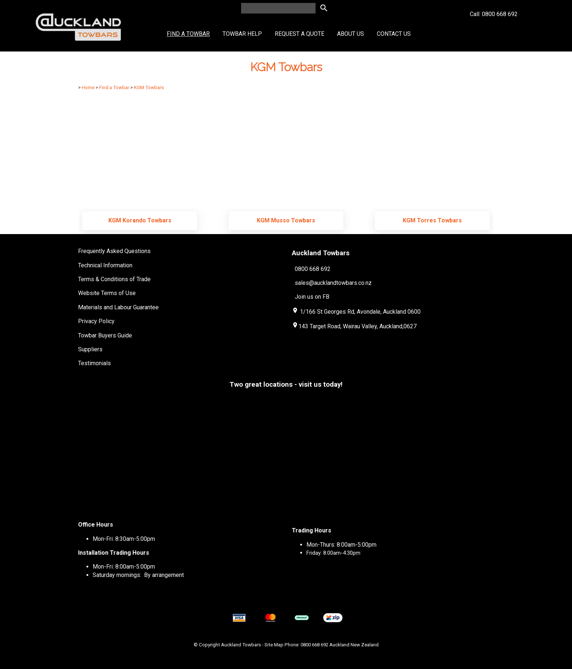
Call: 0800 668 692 (494, 27)
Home (88, 87)
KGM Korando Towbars (139, 220)
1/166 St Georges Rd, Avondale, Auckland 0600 (360, 311)
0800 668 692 (313, 268)
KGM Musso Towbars (286, 220)
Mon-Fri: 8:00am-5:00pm (124, 566)
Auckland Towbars (241, 644)
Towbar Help (242, 33)
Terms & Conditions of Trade (114, 279)
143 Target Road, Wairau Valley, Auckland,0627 (354, 326)
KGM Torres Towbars (432, 220)
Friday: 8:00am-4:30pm (333, 553)
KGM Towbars (149, 87)
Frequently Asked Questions (114, 251)
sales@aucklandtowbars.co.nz (333, 282)
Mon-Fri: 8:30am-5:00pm (124, 538)
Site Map (273, 644)
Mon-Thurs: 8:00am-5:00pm (341, 544)
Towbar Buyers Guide (105, 335)
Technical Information (105, 265)
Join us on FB (312, 296)
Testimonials (94, 363)
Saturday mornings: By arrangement (138, 574)
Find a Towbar (188, 33)
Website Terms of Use (107, 293)
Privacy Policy (96, 321)
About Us (350, 33)
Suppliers (90, 349)
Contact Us (394, 33)
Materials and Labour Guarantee (118, 307)
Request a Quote (299, 33)
